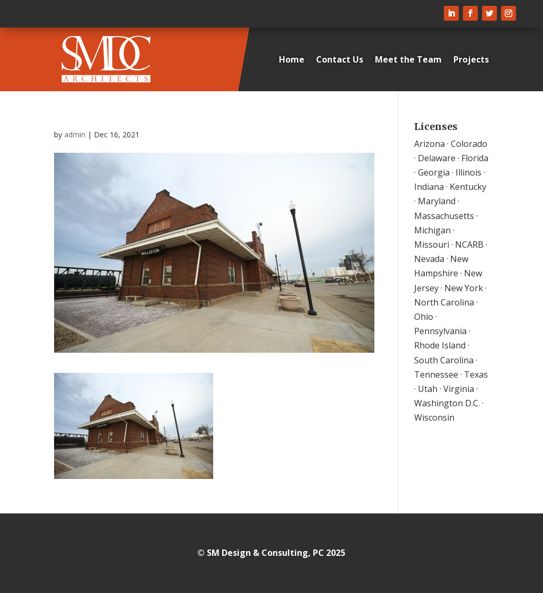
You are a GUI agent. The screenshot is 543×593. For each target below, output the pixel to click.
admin (74, 134)
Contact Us (339, 59)
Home (291, 59)
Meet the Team (408, 59)
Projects (471, 59)
